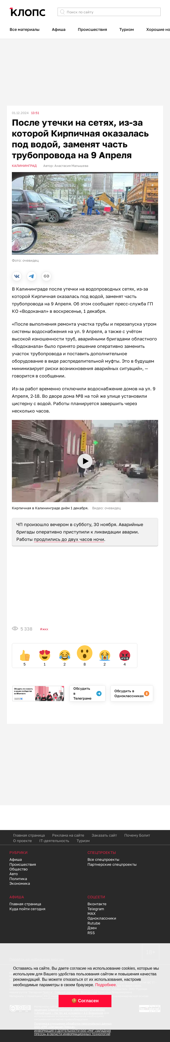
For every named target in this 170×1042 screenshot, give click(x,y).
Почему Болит (137, 835)
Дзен (92, 927)
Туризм (126, 29)
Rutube (93, 923)
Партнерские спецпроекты (112, 864)
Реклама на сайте (68, 835)
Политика (18, 878)
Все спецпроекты (103, 859)
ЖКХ (45, 629)
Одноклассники (101, 918)
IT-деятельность (54, 840)
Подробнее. (106, 985)
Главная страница (29, 835)
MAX (91, 913)
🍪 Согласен (85, 1000)
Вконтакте (96, 904)
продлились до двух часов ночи (69, 539)
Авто (13, 873)
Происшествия (92, 29)
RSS (91, 932)
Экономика (19, 883)
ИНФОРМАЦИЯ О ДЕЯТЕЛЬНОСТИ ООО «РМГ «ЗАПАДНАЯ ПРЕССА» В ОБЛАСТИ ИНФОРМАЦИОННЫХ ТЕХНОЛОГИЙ (72, 1032)
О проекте (22, 840)
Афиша (58, 29)
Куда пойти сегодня (27, 908)
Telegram (95, 908)
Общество (18, 869)
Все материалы (25, 29)
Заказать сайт (104, 835)
